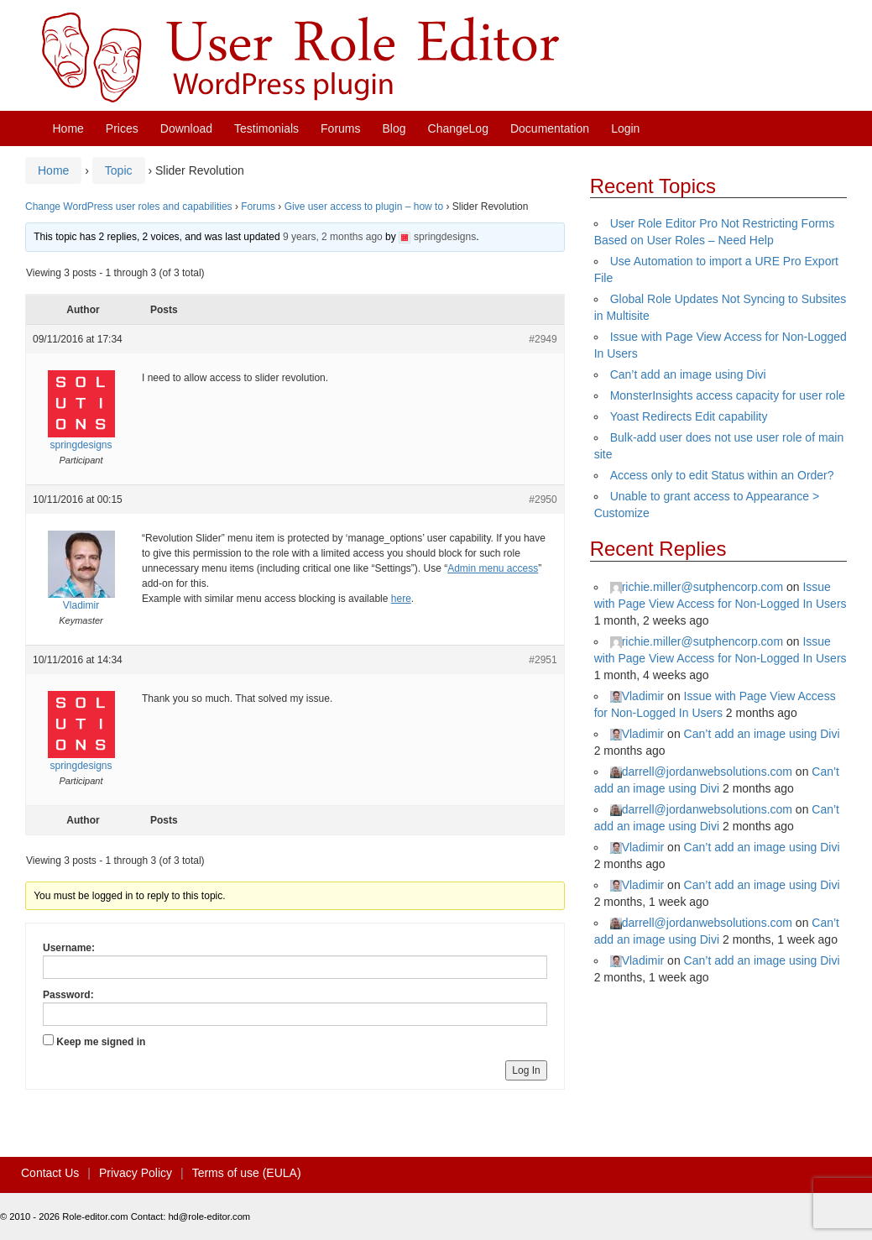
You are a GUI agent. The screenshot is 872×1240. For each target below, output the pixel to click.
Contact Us (50, 1173)
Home (68, 128)
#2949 (542, 339)
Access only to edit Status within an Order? (722, 475)
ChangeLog (458, 128)
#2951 (542, 660)
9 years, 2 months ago (333, 237)
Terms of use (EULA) (246, 1173)
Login (625, 128)
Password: (68, 995)
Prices (122, 128)
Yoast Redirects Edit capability (689, 416)
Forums (340, 128)
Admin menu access (492, 568)
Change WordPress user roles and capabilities (128, 206)
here (401, 598)
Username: (69, 948)
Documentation (549, 128)
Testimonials (266, 128)
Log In (526, 1070)
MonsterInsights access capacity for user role (727, 395)
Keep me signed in (100, 1042)
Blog (394, 128)
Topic (119, 170)
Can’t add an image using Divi (688, 374)
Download (186, 128)
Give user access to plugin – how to (364, 206)
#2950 (542, 499)
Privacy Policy (135, 1173)
